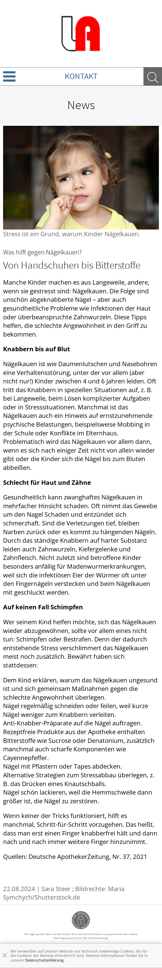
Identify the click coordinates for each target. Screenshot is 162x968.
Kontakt (81, 76)
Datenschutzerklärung (44, 960)
